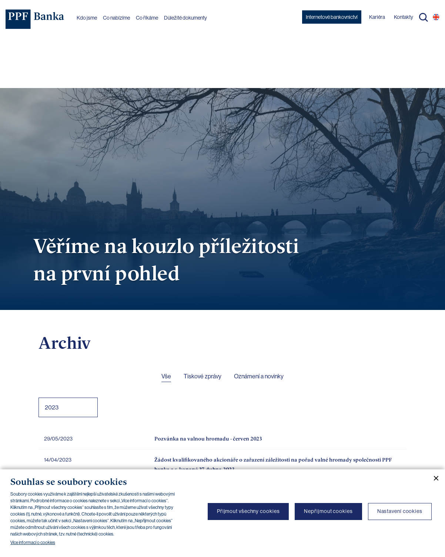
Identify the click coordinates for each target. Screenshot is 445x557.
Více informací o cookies (32, 542)
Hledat (423, 17)
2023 (51, 407)
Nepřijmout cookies (328, 511)
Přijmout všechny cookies (248, 511)
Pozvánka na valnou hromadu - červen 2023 (208, 438)
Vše (166, 376)
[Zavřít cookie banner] (433, 478)
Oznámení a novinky (259, 376)
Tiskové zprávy (202, 376)
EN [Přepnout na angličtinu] (436, 17)
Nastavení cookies (399, 511)
